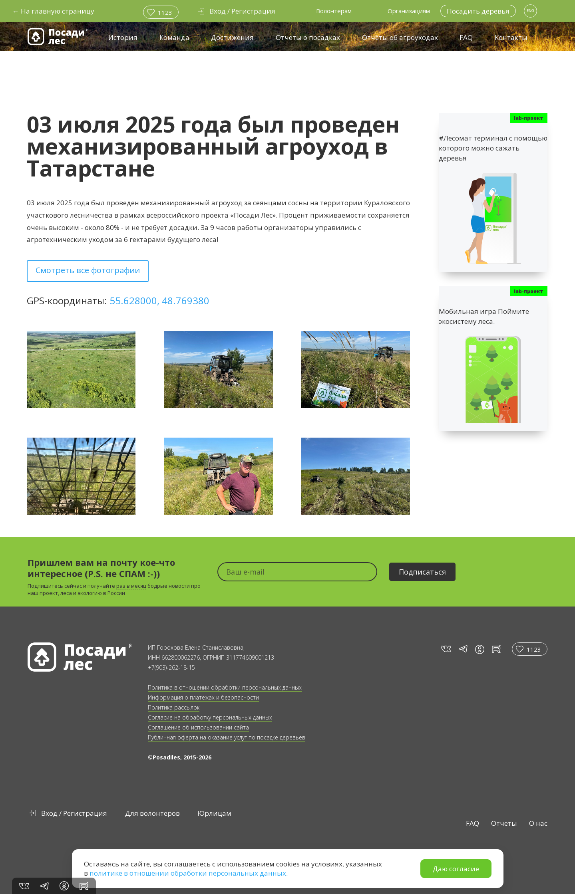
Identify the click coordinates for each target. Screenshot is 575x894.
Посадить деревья (478, 11)
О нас (538, 823)
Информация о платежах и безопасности (203, 697)
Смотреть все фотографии (88, 270)
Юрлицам (214, 813)
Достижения (232, 37)
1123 (165, 12)
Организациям (409, 11)
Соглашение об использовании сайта (198, 727)
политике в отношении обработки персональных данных (188, 873)
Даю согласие (456, 868)
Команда (174, 37)
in (480, 649)
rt (494, 649)
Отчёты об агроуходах (400, 37)
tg (463, 649)
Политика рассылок (173, 707)
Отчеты (504, 823)
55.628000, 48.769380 (159, 300)
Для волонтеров (152, 813)
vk (445, 649)
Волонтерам (334, 11)
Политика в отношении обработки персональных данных (225, 687)
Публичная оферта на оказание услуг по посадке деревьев (226, 737)
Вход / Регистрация (74, 813)
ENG (530, 10)
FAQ (466, 37)
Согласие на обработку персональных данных (210, 717)
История (122, 37)
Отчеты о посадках (308, 37)
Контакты (511, 37)
